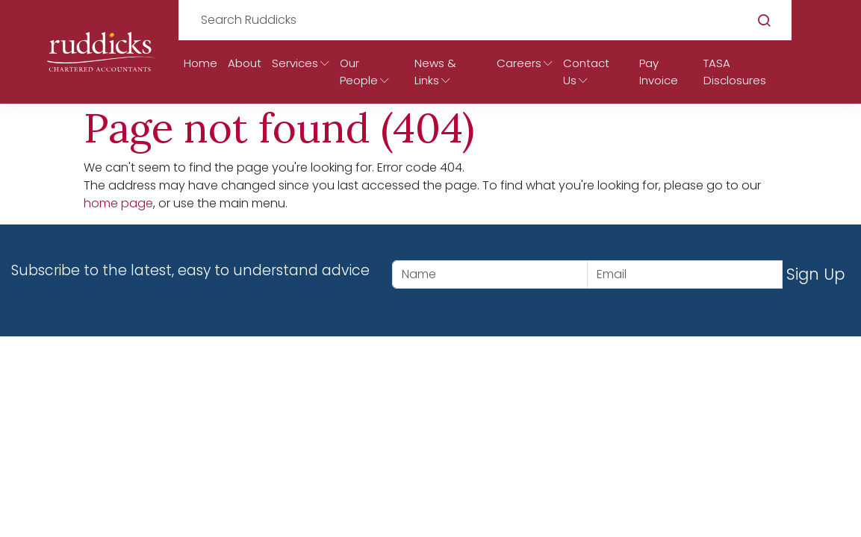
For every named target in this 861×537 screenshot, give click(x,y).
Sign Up (815, 274)
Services (295, 63)
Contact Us (586, 71)
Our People (359, 71)
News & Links (435, 71)
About (244, 63)
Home (200, 63)
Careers (519, 63)
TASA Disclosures (734, 71)
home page (118, 203)
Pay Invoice (658, 71)
